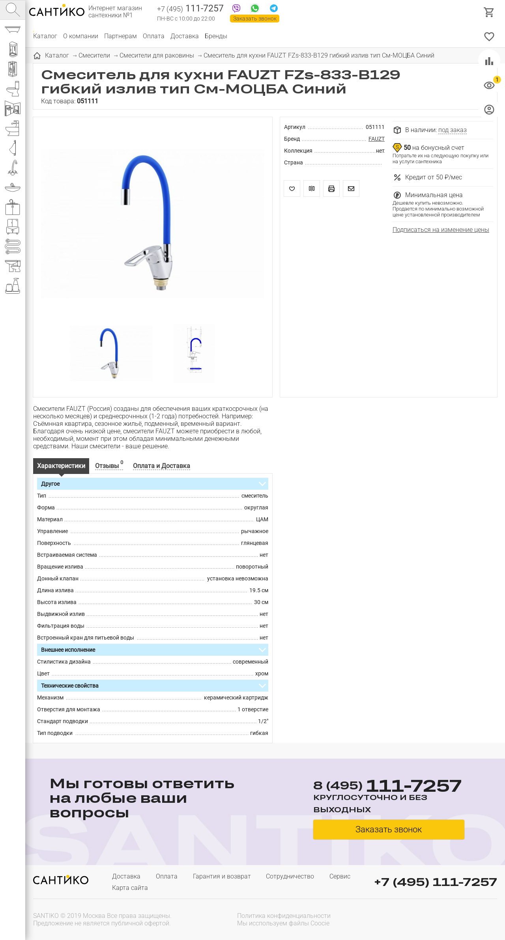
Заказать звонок (255, 18)
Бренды (216, 36)
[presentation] (446, 919)
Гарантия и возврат (222, 876)
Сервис (339, 876)
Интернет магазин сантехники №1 (115, 12)
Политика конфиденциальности (284, 915)
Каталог (45, 36)
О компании (80, 36)
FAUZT (376, 139)
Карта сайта (130, 888)
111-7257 (190, 9)
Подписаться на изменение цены (441, 229)
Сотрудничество (290, 876)
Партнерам (120, 36)
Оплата (154, 36)
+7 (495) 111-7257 (435, 882)
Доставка (184, 36)
